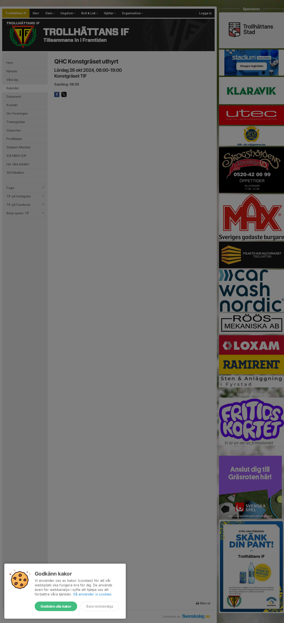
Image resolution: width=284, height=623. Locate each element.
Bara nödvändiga (99, 606)
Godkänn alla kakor (56, 606)
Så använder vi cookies (92, 594)
